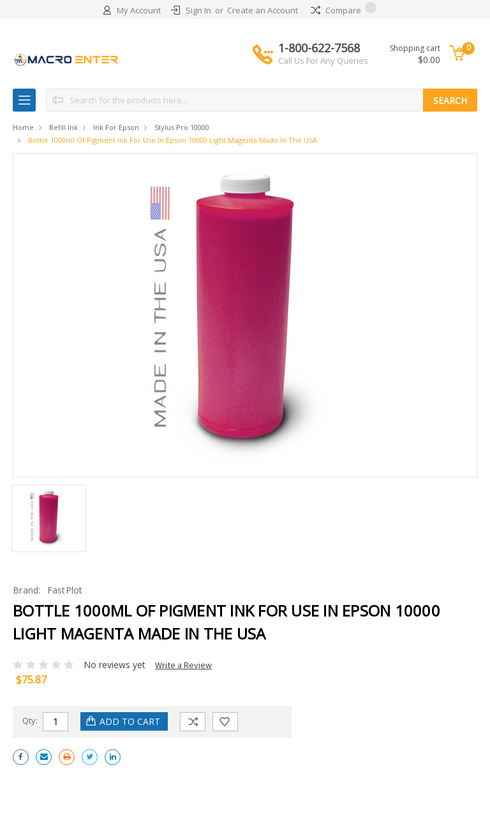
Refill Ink (63, 127)
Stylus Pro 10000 (181, 127)
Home (23, 127)
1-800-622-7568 (323, 53)
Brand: (27, 590)
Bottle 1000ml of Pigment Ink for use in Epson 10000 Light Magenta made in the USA (172, 140)
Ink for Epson (116, 127)
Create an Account (262, 10)
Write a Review (183, 665)
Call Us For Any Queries (323, 60)
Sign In (198, 10)
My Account (139, 10)
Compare (343, 10)
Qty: (30, 720)
